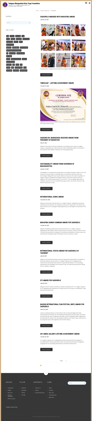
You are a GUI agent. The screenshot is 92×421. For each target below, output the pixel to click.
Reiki (12, 67)
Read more (47, 75)
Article (8, 39)
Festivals (13, 39)
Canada (8, 67)
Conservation (12, 53)
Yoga (23, 36)
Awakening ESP (23, 70)
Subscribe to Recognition (40, 365)
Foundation (78, 3)
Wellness (16, 41)
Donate (37, 390)
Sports (17, 64)
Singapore (9, 64)
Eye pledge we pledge (40, 392)
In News (9, 390)
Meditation (51, 397)
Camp (25, 67)
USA (21, 64)
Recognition (16, 70)
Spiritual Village (18, 67)
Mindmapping (15, 47)
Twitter (23, 392)
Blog (8, 36)
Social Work (9, 70)
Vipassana (9, 47)
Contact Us (38, 388)
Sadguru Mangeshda (60, 3)
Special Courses (10, 44)
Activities (12, 36)
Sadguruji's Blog (53, 395)
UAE (14, 64)
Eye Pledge (9, 56)
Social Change (26, 39)
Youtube (24, 395)
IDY (7, 53)
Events (84, 3)
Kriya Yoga (70, 3)
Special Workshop (11, 62)
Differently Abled (20, 53)
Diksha (20, 41)
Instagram (24, 390)
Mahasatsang (10, 41)
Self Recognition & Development (14, 50)
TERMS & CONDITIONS (11, 406)
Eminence (24, 59)
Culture (8, 59)
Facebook (24, 388)
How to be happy (24, 47)
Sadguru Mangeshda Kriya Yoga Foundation (24, 3)
